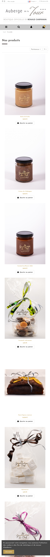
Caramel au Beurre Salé (25, 265)
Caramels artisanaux (25, 340)
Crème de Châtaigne (25, 191)
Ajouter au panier (25, 123)
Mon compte (11, 1)
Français (32, 1)
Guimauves (25, 489)
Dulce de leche (25, 116)
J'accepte (8, 552)
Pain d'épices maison (25, 415)
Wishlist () (43, 1)
